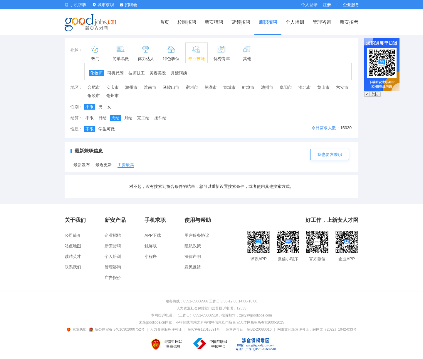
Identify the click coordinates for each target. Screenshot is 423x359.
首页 (164, 22)
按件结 (160, 117)
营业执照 (77, 329)
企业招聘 (113, 235)
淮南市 (150, 87)
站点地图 (73, 246)
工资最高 (126, 164)
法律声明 (192, 256)
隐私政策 (192, 246)
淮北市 (304, 87)
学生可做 (106, 129)
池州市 (267, 87)
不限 (89, 106)
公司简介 (73, 235)
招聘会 (128, 4)
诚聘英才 (73, 256)
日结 (102, 117)
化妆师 (96, 73)
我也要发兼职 (329, 154)
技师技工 (136, 73)
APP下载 (153, 235)
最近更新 (103, 164)
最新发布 (81, 164)
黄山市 (323, 87)
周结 (115, 117)
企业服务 (351, 4)
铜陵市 (94, 95)
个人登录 (309, 4)
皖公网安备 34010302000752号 (117, 329)
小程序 (151, 256)
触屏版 (151, 246)
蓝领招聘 (240, 22)
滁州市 (131, 87)
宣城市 (229, 87)
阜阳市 (286, 87)
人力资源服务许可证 (166, 329)
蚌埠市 (248, 87)
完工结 (143, 117)
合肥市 (94, 87)
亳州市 (112, 95)
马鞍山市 (171, 87)
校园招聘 (186, 22)
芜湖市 (210, 87)
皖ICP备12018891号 (204, 329)
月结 (128, 117)
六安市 (342, 87)
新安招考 (349, 22)
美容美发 (158, 73)
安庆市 (112, 87)
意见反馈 (192, 267)
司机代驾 (115, 73)
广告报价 (113, 277)
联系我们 (73, 267)
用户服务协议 (196, 235)
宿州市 (192, 87)
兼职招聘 (267, 22)
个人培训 (295, 22)
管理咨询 (322, 22)
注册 (327, 4)
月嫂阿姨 (179, 73)
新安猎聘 (213, 22)
